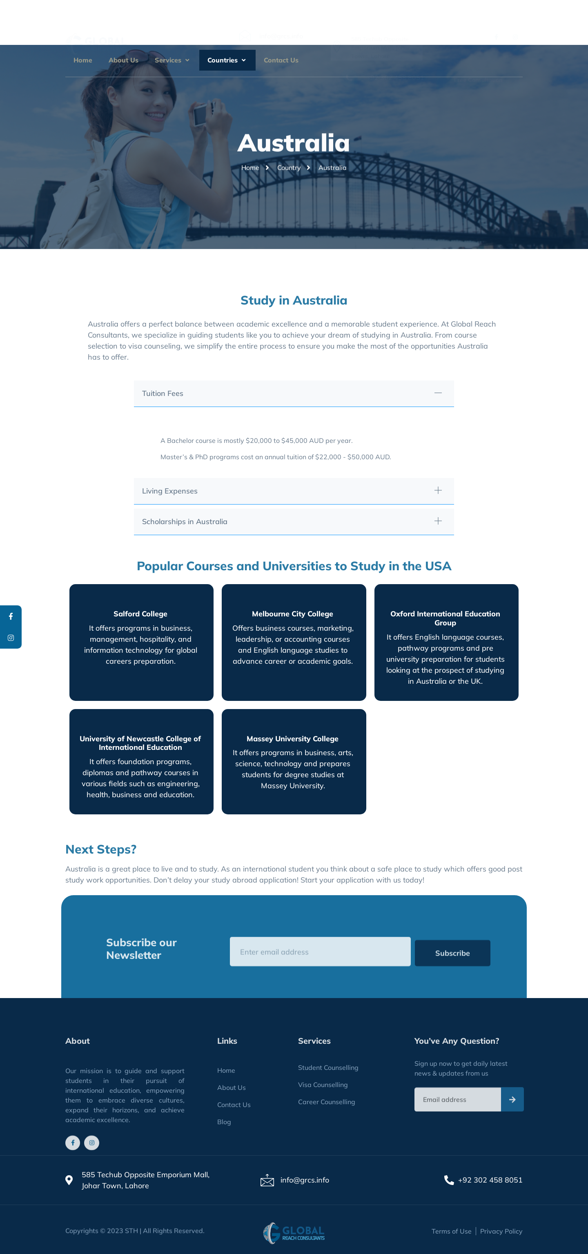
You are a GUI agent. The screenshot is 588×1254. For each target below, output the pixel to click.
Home (83, 60)
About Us (123, 60)
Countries (227, 60)
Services (173, 60)
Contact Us (281, 60)
